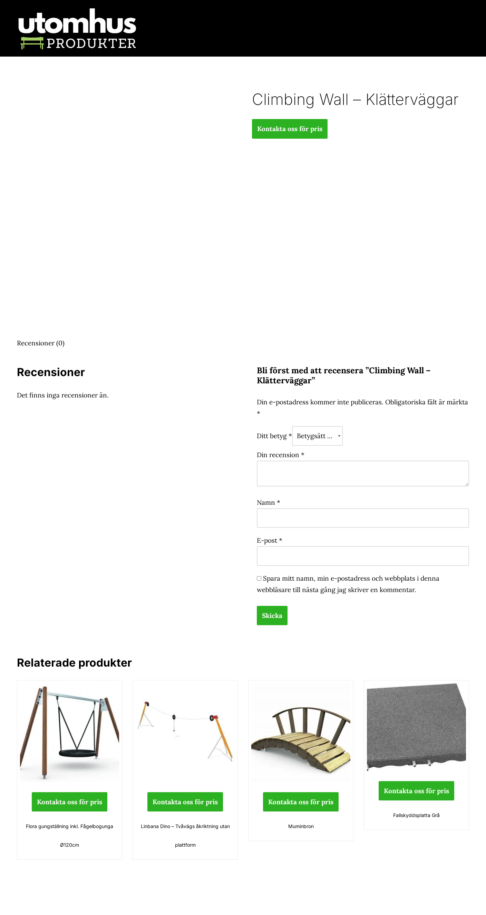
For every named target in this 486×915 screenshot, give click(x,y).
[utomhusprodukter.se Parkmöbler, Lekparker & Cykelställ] (77, 28)
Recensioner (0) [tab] (41, 343)
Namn (268, 502)
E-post (269, 540)
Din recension (280, 455)
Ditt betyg (274, 436)
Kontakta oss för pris (289, 129)
